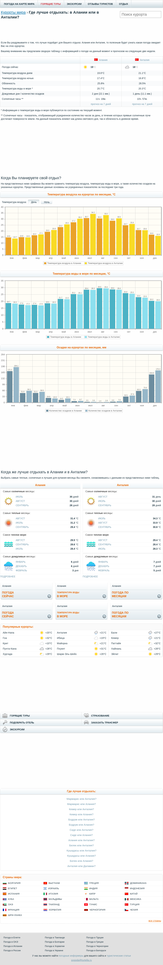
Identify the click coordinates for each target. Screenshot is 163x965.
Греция (94, 883)
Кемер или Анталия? (81, 809)
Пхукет (61, 648)
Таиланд (54, 904)
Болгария (14, 883)
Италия (53, 893)
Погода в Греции (94, 942)
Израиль (53, 888)
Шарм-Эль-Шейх (67, 654)
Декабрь (21, 566)
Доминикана (138, 883)
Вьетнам (54, 883)
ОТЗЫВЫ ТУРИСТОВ (100, 4)
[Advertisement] (81, 29)
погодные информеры (71, 955)
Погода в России (12, 950)
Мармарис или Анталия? (81, 798)
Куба (11, 899)
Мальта (94, 899)
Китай (133, 893)
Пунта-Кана (10, 648)
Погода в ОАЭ (10, 942)
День (34, 202)
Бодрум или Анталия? (81, 819)
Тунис (93, 904)
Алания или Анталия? (81, 840)
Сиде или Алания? (81, 835)
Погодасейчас (8, 594)
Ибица (61, 638)
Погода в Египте (11, 937)
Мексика (135, 899)
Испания (13, 893)
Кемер (115, 638)
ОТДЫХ (123, 4)
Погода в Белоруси (96, 950)
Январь (21, 561)
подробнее (7, 576)
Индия (93, 888)
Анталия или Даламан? (81, 866)
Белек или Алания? (81, 860)
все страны (155, 920)
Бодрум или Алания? (81, 824)
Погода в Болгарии (54, 942)
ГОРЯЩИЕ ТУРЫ (51, 4)
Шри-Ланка (15, 915)
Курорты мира (13, 12)
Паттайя (116, 643)
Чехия (134, 909)
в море (68, 594)
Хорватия (55, 909)
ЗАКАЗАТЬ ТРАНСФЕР (104, 722)
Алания (100, 60)
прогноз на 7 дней (101, 104)
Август (20, 501)
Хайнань (116, 648)
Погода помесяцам (120, 594)
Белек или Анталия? (81, 845)
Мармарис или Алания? (81, 804)
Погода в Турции (94, 937)
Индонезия (137, 888)
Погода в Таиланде (55, 937)
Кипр (92, 893)
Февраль (21, 570)
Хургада (7, 654)
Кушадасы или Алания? (81, 855)
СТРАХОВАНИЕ (100, 715)
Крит (5, 643)
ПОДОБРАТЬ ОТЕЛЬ (22, 722)
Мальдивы (55, 899)
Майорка (62, 643)
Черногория (98, 909)
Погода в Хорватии (55, 946)
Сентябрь (22, 505)
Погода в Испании (12, 946)
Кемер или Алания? (81, 814)
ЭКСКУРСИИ (74, 4)
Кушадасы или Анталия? (81, 850)
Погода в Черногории (97, 946)
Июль (19, 496)
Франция (13, 909)
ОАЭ (10, 904)
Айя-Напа (8, 632)
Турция (134, 904)
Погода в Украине (54, 950)
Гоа (5, 638)
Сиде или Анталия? (81, 829)
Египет (12, 888)
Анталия (142, 60)
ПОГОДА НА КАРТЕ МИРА (19, 4)
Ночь (47, 202)
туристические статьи (119, 955)
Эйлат (114, 654)
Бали (114, 632)
